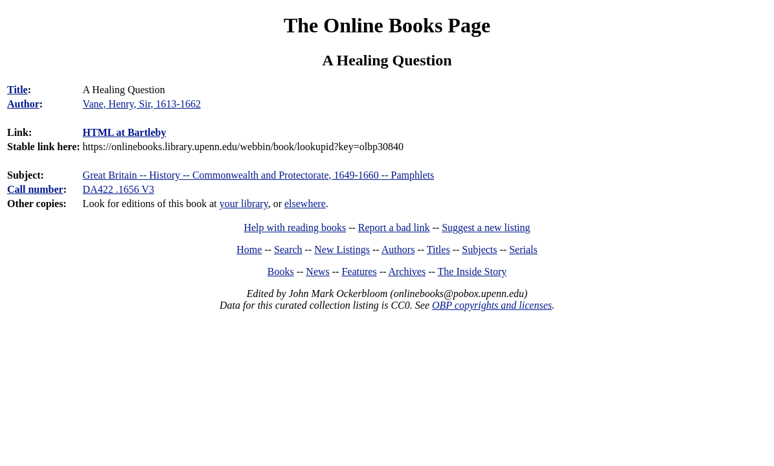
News (317, 271)
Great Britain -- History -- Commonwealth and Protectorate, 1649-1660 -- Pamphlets (259, 175)
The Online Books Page (387, 25)
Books (280, 271)
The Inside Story (472, 271)
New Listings (342, 249)
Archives (407, 271)
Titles (438, 249)
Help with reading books (295, 227)
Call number (35, 189)
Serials (523, 249)
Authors (398, 249)
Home (249, 249)
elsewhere (305, 203)
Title (17, 89)
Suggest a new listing (486, 227)
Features (358, 271)
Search (288, 249)
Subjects (479, 249)
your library (244, 203)
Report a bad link (394, 227)
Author (23, 103)
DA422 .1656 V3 (118, 189)
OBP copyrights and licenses (492, 305)
